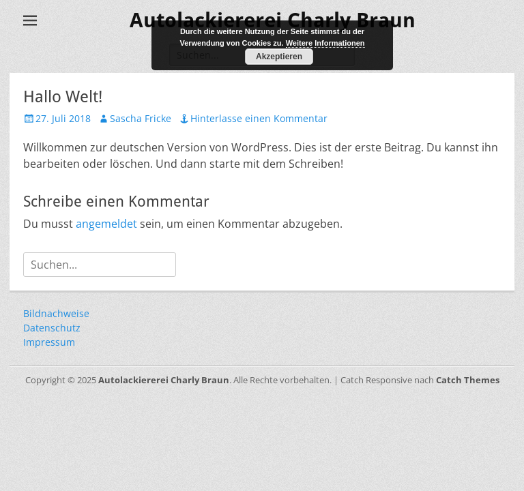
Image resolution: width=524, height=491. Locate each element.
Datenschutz (52, 327)
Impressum (49, 342)
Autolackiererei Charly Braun (163, 380)
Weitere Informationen (325, 43)
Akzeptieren (279, 56)
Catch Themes (467, 380)
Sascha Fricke (140, 118)
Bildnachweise (56, 313)
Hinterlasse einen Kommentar (259, 118)
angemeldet (106, 223)
